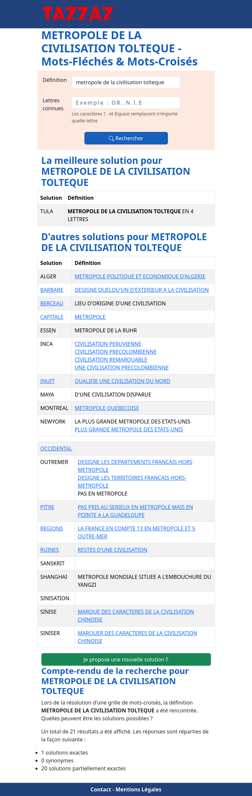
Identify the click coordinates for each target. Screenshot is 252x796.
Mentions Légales (138, 789)
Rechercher (126, 138)
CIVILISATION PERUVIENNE (108, 343)
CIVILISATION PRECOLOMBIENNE (115, 351)
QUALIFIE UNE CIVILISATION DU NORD (122, 381)
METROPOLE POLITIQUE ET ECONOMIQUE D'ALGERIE (140, 276)
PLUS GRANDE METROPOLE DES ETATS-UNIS (129, 429)
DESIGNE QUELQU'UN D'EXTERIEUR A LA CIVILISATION (142, 290)
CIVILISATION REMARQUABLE (111, 359)
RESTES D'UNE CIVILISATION (112, 549)
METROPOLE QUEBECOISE (107, 408)
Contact (101, 789)
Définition (55, 80)
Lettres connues (53, 104)
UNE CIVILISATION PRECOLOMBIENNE (122, 367)
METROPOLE (90, 317)
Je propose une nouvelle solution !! (125, 659)
